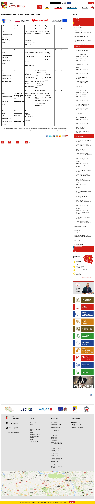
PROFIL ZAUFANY (78, 27)
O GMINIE (32, 432)
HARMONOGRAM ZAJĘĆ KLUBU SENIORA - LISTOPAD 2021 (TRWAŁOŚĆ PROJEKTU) (82, 145)
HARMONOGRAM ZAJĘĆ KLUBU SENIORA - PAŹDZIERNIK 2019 (81, 74)
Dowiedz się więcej (63, 502)
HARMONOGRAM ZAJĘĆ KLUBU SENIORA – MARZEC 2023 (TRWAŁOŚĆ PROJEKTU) (82, 217)
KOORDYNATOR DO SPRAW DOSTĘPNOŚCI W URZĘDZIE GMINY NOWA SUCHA (56, 444)
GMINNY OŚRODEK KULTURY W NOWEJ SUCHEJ (82, 41)
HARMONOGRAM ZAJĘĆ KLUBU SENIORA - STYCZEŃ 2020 (81, 70)
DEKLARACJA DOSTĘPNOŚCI (56, 446)
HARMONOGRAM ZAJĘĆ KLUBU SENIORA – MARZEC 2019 (81, 109)
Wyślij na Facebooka (47, 136)
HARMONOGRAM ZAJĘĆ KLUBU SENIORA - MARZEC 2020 (81, 120)
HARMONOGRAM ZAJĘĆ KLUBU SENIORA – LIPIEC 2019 (81, 101)
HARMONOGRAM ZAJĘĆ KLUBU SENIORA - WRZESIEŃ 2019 (81, 113)
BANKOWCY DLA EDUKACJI (80, 226)
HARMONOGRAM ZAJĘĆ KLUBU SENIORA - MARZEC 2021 (81, 136)
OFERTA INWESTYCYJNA (76, 422)
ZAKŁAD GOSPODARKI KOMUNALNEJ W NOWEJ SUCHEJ (35, 429)
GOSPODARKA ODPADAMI (79, 30)
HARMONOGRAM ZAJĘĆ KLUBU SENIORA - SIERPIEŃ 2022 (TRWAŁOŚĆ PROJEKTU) (82, 186)
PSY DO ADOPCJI (77, 240)
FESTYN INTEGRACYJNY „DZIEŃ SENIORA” (81, 78)
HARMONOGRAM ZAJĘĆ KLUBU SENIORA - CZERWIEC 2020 (81, 124)
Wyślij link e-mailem (63, 136)
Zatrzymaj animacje (51, 3)
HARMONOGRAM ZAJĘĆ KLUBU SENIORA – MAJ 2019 (81, 97)
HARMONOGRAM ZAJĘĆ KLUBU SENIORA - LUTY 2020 (81, 128)
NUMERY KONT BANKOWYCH (36, 434)
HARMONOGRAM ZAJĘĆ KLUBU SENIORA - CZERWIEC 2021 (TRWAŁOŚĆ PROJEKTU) (82, 140)
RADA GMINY (33, 424)
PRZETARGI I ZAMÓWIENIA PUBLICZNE (76, 425)
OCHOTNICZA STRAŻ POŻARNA (34, 437)
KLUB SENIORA (77, 46)
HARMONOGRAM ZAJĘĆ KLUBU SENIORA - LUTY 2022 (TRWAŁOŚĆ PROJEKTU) (81, 165)
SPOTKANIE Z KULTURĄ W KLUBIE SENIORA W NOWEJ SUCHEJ (81, 105)
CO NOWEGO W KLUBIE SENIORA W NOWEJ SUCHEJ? (82, 132)
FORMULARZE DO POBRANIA (36, 426)
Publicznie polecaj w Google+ (66, 136)
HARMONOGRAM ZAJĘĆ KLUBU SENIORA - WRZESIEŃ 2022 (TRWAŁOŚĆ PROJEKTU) (82, 191)
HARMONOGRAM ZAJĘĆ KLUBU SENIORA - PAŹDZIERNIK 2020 (81, 50)
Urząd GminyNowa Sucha (76, 257)
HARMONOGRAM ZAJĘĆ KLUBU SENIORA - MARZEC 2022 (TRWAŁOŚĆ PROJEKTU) (82, 170)
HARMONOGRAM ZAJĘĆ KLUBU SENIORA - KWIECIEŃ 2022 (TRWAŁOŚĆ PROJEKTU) (82, 175)
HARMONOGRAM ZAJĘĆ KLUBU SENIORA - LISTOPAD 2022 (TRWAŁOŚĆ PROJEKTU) (82, 201)
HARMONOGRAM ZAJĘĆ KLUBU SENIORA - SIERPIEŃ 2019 (81, 61)
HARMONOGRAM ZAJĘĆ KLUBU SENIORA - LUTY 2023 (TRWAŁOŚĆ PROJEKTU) (81, 212)
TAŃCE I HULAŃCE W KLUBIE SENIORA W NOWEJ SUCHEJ (83, 86)
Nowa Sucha (15, 418)
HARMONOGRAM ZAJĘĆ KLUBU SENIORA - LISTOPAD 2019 (81, 82)
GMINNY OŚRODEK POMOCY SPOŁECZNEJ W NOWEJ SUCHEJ (83, 33)
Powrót (19, 142)
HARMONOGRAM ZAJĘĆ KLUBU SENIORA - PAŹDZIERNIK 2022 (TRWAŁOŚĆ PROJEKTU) (81, 196)
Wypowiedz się (29, 142)
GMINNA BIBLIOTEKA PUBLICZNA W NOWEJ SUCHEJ (82, 37)
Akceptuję (72, 502)
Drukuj (11, 142)
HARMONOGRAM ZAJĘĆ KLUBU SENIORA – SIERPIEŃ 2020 (81, 57)
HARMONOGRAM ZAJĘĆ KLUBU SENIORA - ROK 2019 (81, 150)
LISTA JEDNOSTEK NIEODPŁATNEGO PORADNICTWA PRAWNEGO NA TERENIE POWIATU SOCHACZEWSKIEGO (82, 236)
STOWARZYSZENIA (34, 441)
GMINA (75, 23)
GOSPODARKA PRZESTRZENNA (80, 44)
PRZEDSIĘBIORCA (78, 247)
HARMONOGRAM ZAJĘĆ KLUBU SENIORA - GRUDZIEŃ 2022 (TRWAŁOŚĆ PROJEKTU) (83, 207)
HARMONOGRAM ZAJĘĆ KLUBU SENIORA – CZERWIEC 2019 (81, 116)
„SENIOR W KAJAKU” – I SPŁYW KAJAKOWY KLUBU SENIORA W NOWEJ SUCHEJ (82, 65)
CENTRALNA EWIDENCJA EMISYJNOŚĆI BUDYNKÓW (82, 230)
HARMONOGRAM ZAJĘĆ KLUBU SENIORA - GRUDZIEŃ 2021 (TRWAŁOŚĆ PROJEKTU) (83, 154)
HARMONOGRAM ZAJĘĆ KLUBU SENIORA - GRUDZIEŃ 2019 (81, 90)
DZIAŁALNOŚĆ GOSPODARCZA (77, 427)
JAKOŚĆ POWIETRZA (78, 233)
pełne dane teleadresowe (87, 277)
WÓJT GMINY (33, 422)
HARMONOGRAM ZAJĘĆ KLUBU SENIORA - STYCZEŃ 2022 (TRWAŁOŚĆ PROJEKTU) (82, 159)
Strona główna (77, 21)
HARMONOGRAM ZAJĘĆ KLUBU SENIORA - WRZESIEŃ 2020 (81, 54)
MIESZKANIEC (77, 25)
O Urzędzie (76, 19)
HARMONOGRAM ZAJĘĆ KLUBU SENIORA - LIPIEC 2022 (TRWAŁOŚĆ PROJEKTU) (82, 180)
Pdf (3, 142)
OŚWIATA (32, 439)
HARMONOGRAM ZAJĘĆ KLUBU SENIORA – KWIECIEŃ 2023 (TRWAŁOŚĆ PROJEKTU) (82, 222)
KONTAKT (76, 249)
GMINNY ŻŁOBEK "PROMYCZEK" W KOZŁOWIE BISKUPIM (81, 244)
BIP (74, 251)
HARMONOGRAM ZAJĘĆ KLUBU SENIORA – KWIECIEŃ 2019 (81, 93)
